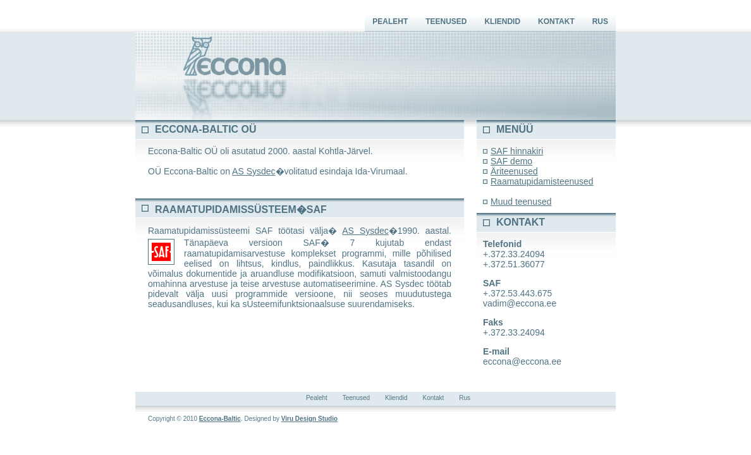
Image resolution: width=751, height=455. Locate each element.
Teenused (446, 21)
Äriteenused (514, 171)
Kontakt (556, 21)
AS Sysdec (253, 171)
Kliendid (502, 21)
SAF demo (511, 161)
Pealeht (390, 21)
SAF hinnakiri (517, 151)
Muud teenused (521, 202)
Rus (600, 21)
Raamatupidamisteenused (542, 181)
